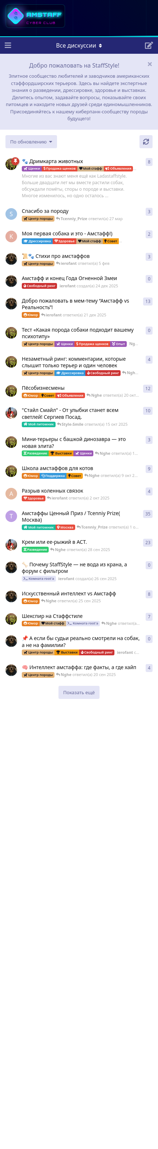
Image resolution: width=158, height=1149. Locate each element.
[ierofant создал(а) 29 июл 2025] (11, 259)
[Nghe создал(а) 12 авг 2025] (11, 391)
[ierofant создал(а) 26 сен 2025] (11, 567)
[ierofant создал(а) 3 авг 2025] (11, 303)
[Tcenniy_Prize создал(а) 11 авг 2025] (11, 516)
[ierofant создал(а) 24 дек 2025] (11, 281)
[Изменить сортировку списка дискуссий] (31, 141)
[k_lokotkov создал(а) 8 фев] (11, 236)
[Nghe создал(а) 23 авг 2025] (11, 164)
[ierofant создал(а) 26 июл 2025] (11, 670)
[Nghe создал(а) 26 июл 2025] (11, 442)
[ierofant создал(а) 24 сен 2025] (11, 641)
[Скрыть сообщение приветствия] (149, 63)
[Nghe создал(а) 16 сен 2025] (11, 619)
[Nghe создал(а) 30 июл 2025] (11, 362)
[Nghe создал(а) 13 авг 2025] (11, 471)
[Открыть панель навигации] (7, 45)
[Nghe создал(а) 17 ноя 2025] (11, 333)
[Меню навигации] (79, 45)
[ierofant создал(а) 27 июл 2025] (11, 596)
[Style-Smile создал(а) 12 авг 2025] (11, 413)
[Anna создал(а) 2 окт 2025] (11, 493)
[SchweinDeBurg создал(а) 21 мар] (11, 214)
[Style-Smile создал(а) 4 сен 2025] (11, 545)
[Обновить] (146, 141)
